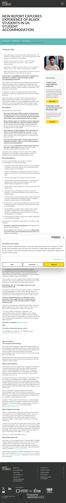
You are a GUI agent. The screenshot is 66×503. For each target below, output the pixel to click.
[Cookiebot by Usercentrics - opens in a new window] (52, 237)
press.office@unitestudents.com (11, 333)
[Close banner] (63, 237)
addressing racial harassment (26, 453)
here (26, 434)
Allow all (54, 264)
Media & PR (16, 41)
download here (23, 322)
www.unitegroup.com (13, 405)
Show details (57, 259)
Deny (12, 264)
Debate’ (24, 431)
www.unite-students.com (11, 406)
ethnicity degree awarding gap (13, 455)
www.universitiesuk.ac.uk (20, 448)
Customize (33, 264)
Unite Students (6, 41)
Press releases (26, 41)
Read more (52, 101)
